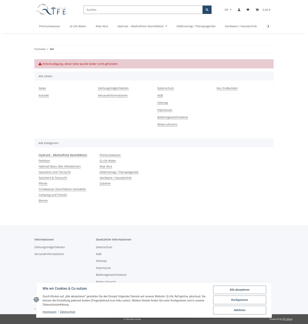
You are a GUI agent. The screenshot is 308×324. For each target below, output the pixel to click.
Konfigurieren (239, 299)
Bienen (43, 200)
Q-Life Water (108, 160)
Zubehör (105, 183)
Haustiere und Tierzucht (55, 172)
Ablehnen (239, 310)
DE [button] (226, 10)
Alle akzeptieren (239, 289)
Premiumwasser (110, 155)
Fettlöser (44, 160)
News (42, 88)
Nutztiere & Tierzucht (53, 178)
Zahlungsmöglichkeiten (113, 88)
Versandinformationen (113, 95)
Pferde (43, 183)
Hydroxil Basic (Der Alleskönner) (60, 166)
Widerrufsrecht (167, 124)
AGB (160, 95)
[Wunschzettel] (247, 9)
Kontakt (44, 95)
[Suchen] (143, 9)
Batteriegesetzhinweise (172, 117)
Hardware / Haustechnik (115, 178)
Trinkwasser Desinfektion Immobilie (62, 189)
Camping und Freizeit (53, 195)
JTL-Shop (287, 319)
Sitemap (162, 102)
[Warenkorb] (263, 9)
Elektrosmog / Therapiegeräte (119, 172)
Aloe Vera (106, 166)
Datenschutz (67, 311)
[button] (239, 9)
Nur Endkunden (227, 88)
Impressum (49, 311)
